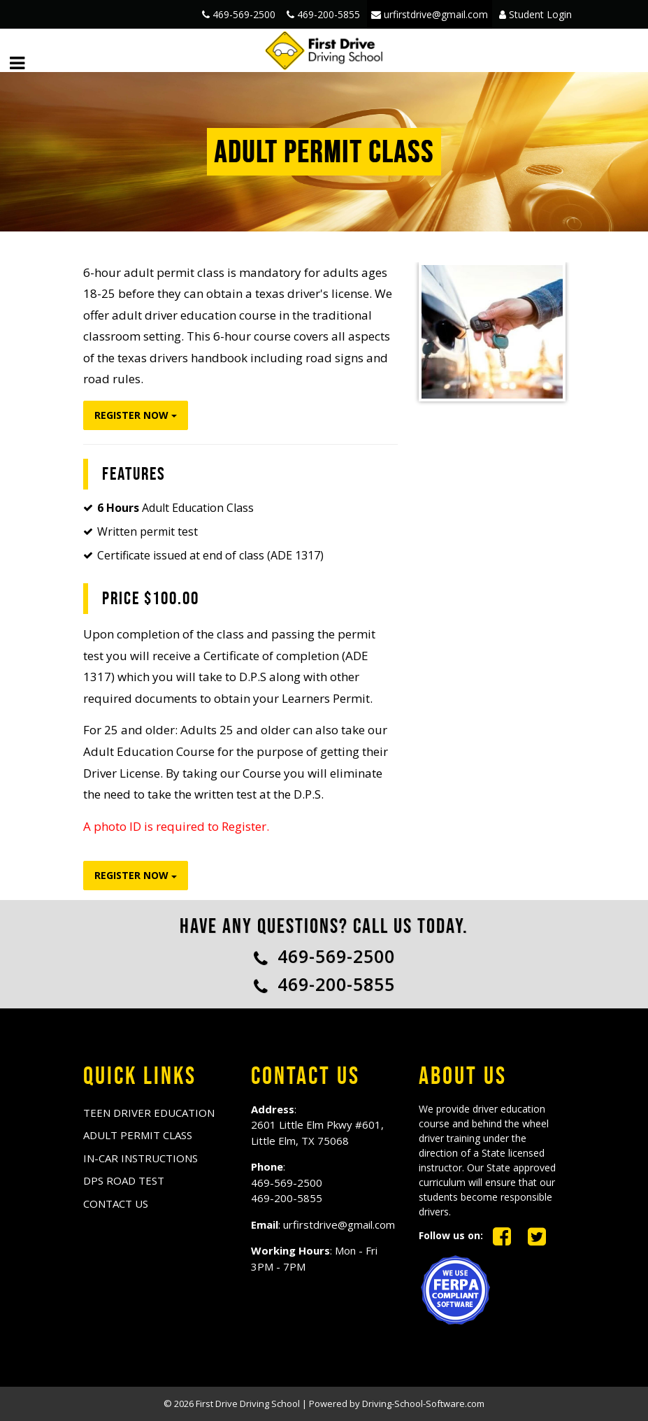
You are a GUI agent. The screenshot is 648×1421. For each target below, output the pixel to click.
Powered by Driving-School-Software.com (396, 1403)
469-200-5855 (323, 14)
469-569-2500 (238, 14)
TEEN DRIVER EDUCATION (149, 1113)
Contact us (115, 1204)
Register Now (135, 415)
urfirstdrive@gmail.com (429, 14)
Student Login (535, 14)
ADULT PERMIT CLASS (137, 1135)
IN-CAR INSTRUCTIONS (140, 1158)
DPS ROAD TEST (123, 1180)
